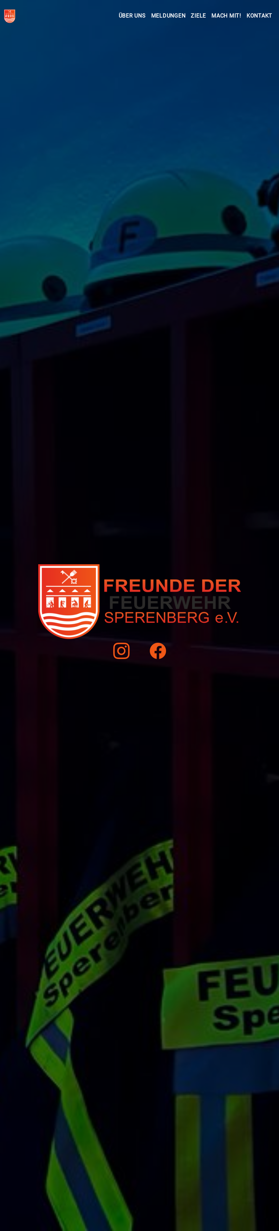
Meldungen (168, 16)
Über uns (132, 16)
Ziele (198, 16)
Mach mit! (226, 16)
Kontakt (259, 16)
